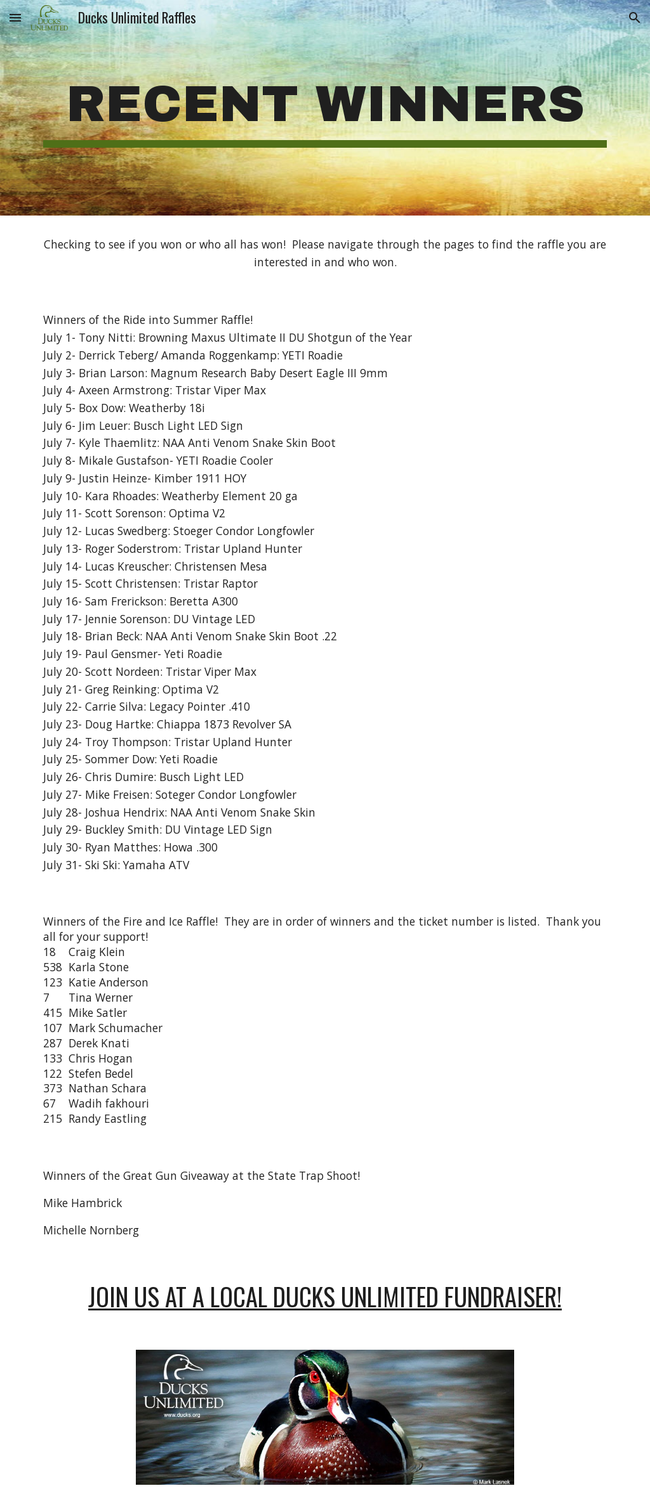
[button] (15, 17)
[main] (325, 108)
